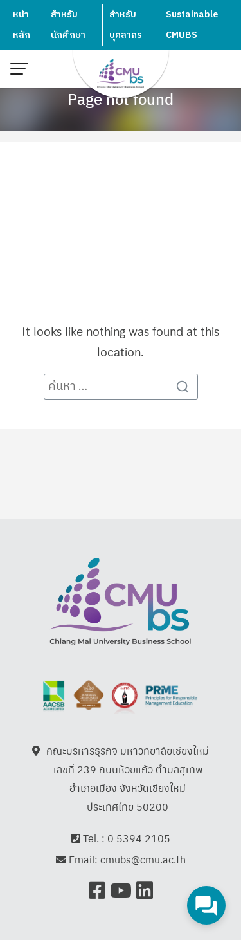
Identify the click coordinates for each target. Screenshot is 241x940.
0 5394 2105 (138, 838)
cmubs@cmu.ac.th (143, 859)
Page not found (120, 98)
